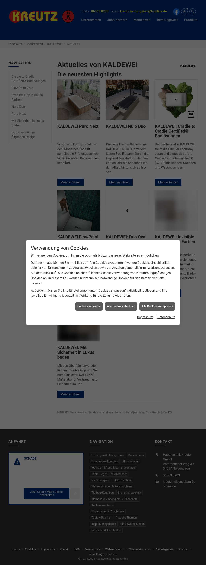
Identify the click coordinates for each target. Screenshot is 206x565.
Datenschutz (166, 305)
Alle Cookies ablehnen (121, 294)
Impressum (145, 305)
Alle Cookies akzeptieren (157, 294)
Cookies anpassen (89, 294)
